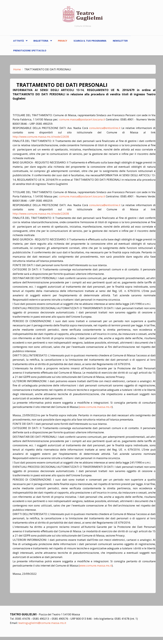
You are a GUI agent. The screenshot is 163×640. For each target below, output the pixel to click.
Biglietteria (41, 40)
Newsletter (120, 40)
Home (17, 69)
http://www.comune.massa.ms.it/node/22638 (41, 136)
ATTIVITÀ (19, 40)
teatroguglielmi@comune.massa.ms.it (42, 623)
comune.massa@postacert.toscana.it (82, 119)
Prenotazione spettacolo (29, 50)
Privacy (62, 40)
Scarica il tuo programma (90, 40)
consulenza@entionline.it (104, 128)
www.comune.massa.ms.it (95, 407)
